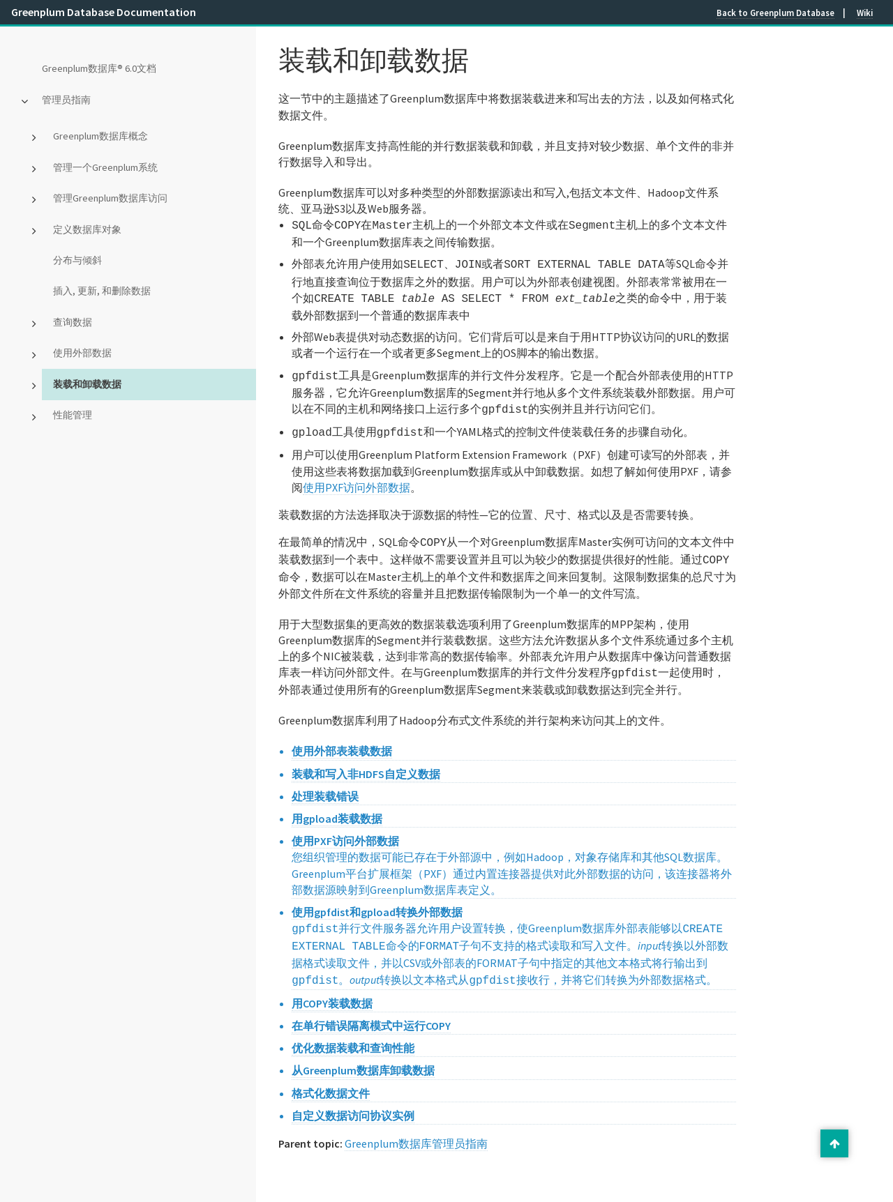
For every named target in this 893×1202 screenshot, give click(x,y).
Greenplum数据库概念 (100, 136)
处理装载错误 (325, 784)
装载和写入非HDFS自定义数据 (366, 761)
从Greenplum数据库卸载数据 (363, 1053)
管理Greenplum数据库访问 (110, 198)
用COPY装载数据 (332, 987)
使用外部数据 (82, 353)
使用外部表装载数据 (342, 738)
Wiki (865, 12)
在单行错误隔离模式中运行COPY (371, 1009)
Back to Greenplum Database (775, 12)
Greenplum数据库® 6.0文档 (99, 68)
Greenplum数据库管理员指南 (416, 1127)
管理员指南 (66, 99)
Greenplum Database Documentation (103, 12)
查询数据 (72, 322)
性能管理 (72, 415)
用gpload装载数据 (337, 806)
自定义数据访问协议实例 (353, 1099)
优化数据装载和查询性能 (353, 1031)
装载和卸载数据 (87, 384)
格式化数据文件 (331, 1076)
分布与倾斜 (77, 260)
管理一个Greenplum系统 (105, 167)
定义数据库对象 (87, 229)
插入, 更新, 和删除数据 (102, 290)
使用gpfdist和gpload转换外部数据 (377, 899)
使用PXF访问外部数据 (356, 479)
